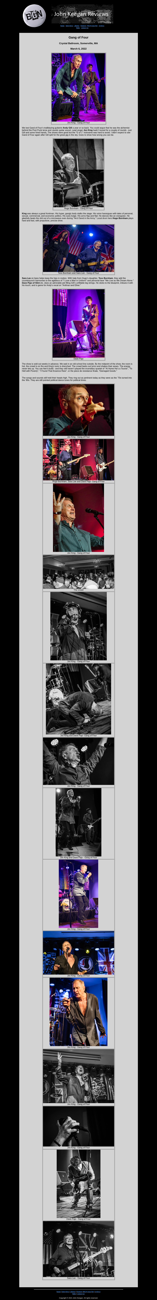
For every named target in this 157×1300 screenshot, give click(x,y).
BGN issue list (92, 26)
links (78, 28)
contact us (84, 28)
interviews (69, 26)
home (62, 26)
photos (76, 26)
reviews (101, 26)
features (83, 26)
